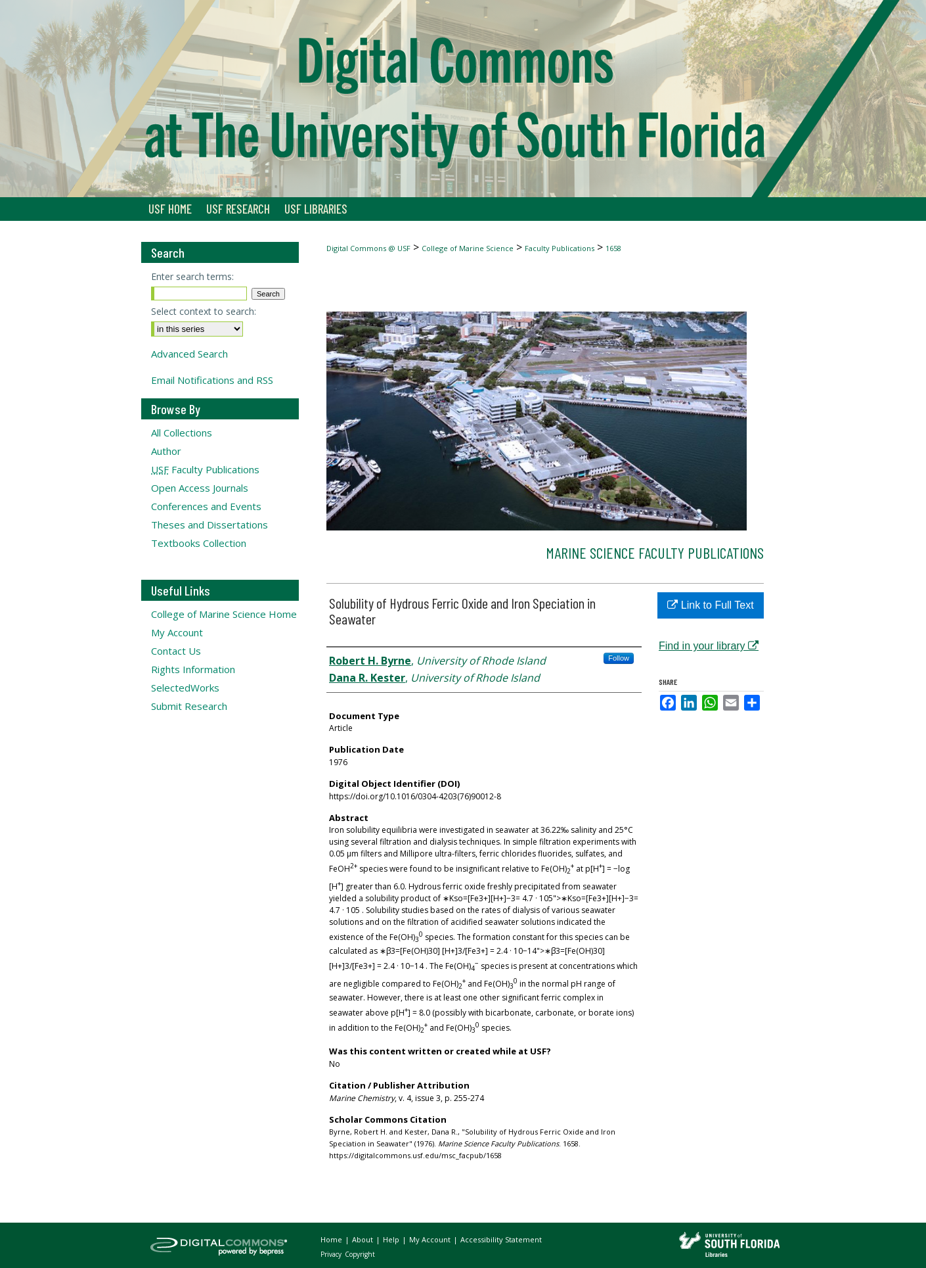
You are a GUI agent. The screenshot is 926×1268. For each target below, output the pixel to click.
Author (166, 451)
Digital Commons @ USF (368, 248)
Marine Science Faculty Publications (655, 552)
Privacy (331, 1254)
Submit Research (189, 706)
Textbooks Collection (198, 543)
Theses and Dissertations (209, 524)
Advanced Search (189, 353)
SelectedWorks (185, 687)
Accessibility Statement (501, 1239)
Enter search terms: (192, 276)
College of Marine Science (468, 248)
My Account (177, 632)
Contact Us (176, 650)
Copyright (360, 1254)
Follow (618, 658)
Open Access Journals (199, 487)
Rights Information (193, 669)
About (363, 1239)
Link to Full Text (710, 605)
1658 (613, 248)
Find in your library (709, 645)
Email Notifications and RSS (212, 380)
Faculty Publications (559, 248)
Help (392, 1239)
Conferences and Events (206, 506)
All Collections (181, 432)
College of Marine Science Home (224, 614)
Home (332, 1239)
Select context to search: (203, 311)
